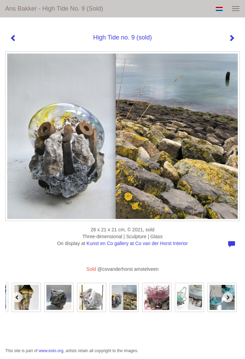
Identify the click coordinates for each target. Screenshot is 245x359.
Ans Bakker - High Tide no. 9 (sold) (54, 8)
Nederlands (219, 9)
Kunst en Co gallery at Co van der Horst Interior (137, 243)
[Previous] (17, 297)
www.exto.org (50, 350)
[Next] (228, 297)
